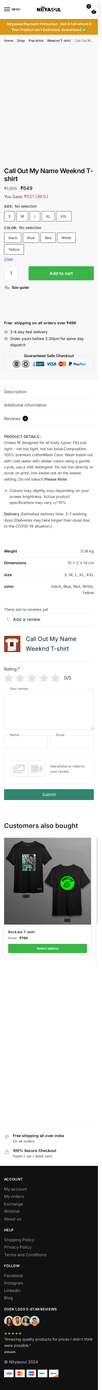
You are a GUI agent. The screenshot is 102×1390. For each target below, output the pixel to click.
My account (15, 1189)
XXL (63, 216)
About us (12, 1218)
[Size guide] (17, 287)
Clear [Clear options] (8, 259)
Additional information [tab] (25, 405)
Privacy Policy (18, 1247)
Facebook (13, 1275)
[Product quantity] (11, 273)
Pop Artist (36, 41)
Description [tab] (15, 391)
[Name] (26, 741)
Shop (21, 41)
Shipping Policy (19, 1239)
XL (48, 216)
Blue (31, 238)
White (66, 238)
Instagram (13, 1283)
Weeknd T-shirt (59, 41)
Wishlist (12, 1211)
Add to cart (61, 273)
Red (48, 238)
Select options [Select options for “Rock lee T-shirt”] (48, 948)
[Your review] (49, 709)
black (12, 238)
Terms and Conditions (25, 1254)
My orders (14, 1196)
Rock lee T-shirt (21, 932)
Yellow (14, 249)
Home (8, 41)
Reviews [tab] (16, 418)
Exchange (13, 1204)
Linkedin (12, 1290)
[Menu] (12, 9)
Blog (8, 1297)
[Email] (72, 741)
